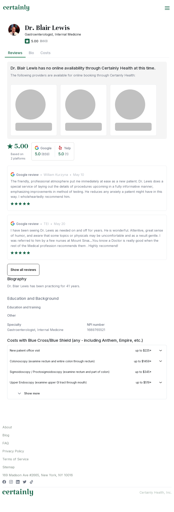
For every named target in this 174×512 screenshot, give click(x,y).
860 (43, 41)
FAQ (5, 443)
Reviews (15, 53)
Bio (31, 53)
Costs (45, 53)
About (7, 427)
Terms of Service (15, 459)
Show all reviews (23, 270)
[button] (87, 350)
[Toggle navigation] (167, 8)
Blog (5, 435)
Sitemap (8, 467)
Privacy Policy (13, 451)
